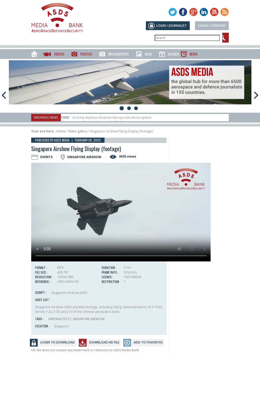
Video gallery (77, 131)
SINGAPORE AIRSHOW (89, 319)
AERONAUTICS (58, 319)
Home (61, 131)
